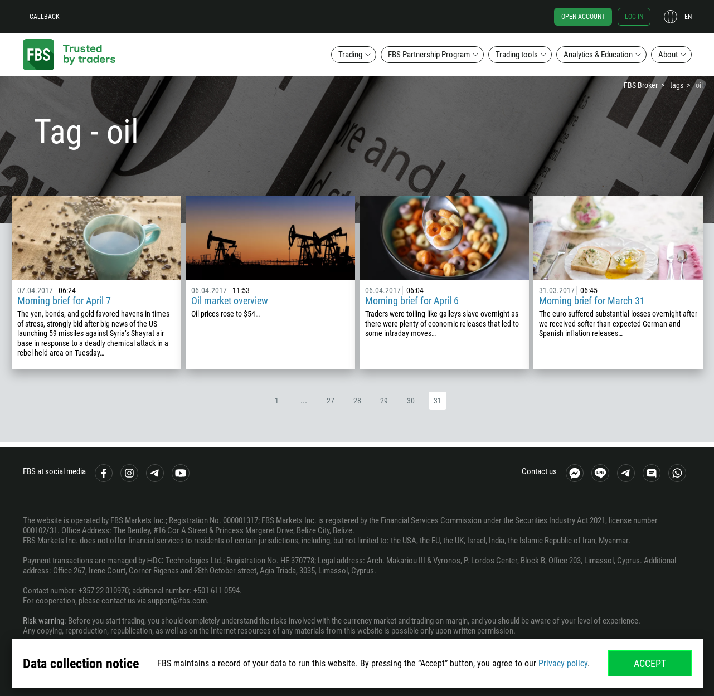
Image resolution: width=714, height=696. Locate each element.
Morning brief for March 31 (592, 300)
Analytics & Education (598, 55)
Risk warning (43, 621)
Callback (45, 17)
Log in (634, 17)
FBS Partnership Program (429, 55)
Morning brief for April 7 (64, 300)
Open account (583, 17)
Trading (350, 55)
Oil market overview (229, 300)
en (688, 17)
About (668, 55)
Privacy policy (562, 663)
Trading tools (517, 55)
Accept (650, 663)
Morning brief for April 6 (412, 300)
